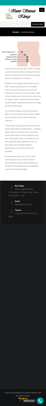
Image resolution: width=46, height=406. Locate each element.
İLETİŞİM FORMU (37, 24)
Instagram (20, 2)
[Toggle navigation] (42, 10)
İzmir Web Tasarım (23, 396)
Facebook (25, 2)
